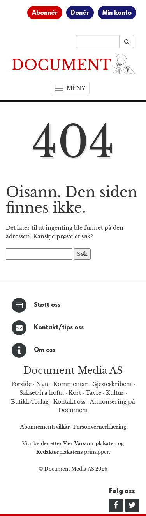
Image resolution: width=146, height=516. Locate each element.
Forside (21, 384)
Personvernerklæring (99, 427)
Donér (80, 13)
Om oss (44, 350)
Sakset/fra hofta (41, 392)
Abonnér (45, 13)
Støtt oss (47, 305)
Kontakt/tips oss (59, 327)
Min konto (117, 13)
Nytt (42, 384)
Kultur (115, 392)
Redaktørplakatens (59, 452)
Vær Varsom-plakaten (90, 443)
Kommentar (70, 384)
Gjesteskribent (112, 384)
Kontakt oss (69, 401)
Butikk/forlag (30, 401)
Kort (75, 392)
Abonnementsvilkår (45, 427)
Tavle (93, 392)
